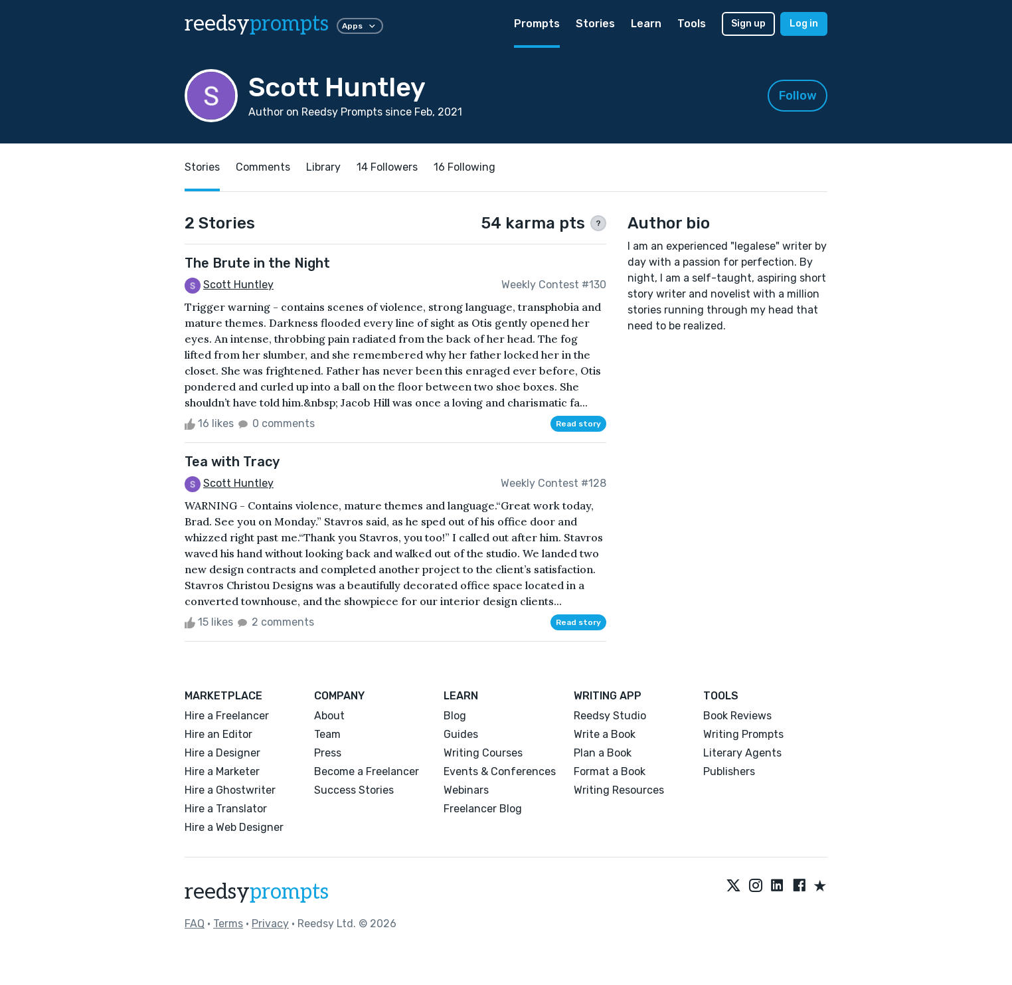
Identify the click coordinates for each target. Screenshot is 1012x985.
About (329, 715)
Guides (461, 734)
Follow (798, 95)
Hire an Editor (218, 734)
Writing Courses (483, 753)
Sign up (748, 23)
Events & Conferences (500, 771)
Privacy (270, 923)
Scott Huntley (238, 284)
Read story (578, 423)
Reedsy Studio (610, 715)
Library (323, 167)
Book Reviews (737, 715)
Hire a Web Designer (234, 827)
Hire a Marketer (222, 771)
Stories (595, 23)
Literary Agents (742, 753)
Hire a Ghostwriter (230, 790)
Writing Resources (619, 790)
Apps (360, 26)
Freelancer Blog (483, 808)
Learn (646, 23)
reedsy (257, 892)
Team (327, 734)
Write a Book (604, 734)
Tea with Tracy (232, 462)
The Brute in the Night (257, 263)
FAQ (195, 923)
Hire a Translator (226, 808)
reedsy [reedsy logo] (257, 24)
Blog (455, 715)
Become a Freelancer (366, 771)
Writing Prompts (743, 734)
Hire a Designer (222, 753)
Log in (804, 23)
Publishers (729, 771)
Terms (228, 923)
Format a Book (609, 771)
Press (327, 753)
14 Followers (387, 167)
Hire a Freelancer (227, 715)
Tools (691, 23)
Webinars (466, 790)
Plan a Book (603, 753)
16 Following (464, 167)
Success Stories (354, 790)
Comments (263, 167)
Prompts (537, 23)
